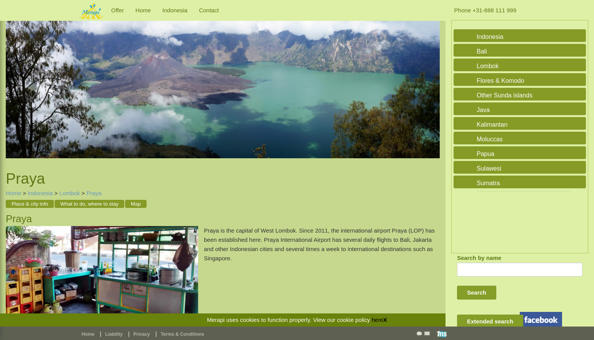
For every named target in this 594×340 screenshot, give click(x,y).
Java (483, 110)
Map (136, 204)
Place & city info (30, 204)
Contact (209, 10)
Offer (117, 10)
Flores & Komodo (500, 80)
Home (143, 10)
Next (432, 86)
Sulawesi (489, 168)
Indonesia (174, 10)
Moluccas (490, 139)
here (377, 320)
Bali (482, 51)
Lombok (69, 193)
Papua (485, 154)
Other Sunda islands (504, 95)
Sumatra (488, 183)
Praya (94, 193)
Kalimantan (492, 124)
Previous (13, 86)
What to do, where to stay (89, 204)
